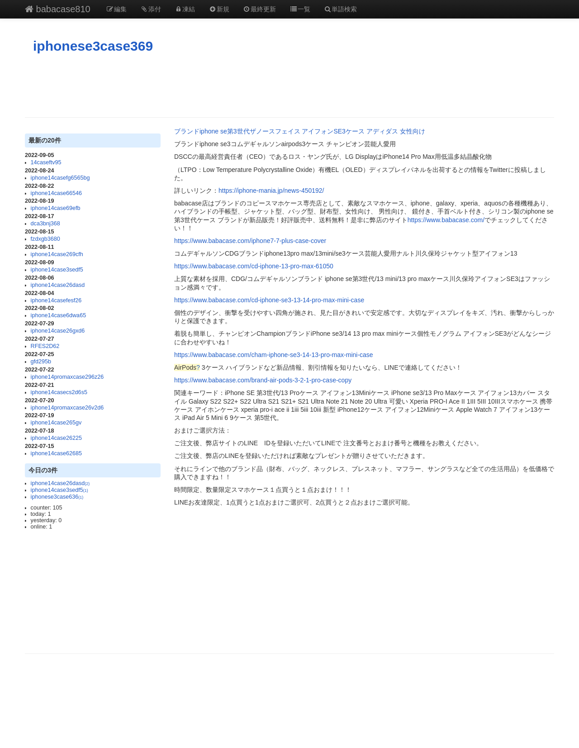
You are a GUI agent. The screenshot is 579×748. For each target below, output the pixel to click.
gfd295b (41, 361)
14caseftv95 (46, 162)
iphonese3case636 (57, 497)
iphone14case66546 (56, 193)
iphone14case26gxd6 (58, 331)
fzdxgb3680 (45, 239)
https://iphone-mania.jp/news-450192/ (271, 190)
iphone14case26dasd (58, 285)
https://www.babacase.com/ (446, 220)
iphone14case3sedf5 (57, 270)
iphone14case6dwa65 (58, 315)
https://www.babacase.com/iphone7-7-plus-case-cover (250, 240)
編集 (116, 9)
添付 (150, 9)
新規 (219, 9)
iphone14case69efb (56, 208)
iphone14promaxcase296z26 (67, 377)
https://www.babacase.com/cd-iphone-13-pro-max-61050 (253, 266)
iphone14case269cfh (57, 254)
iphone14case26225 (56, 438)
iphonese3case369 (93, 45)
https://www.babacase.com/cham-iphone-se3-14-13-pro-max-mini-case (273, 354)
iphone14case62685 (56, 453)
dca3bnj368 (45, 223)
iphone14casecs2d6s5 (59, 392)
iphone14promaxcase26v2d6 (67, 408)
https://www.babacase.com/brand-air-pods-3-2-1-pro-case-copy (262, 380)
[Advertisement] (289, 85)
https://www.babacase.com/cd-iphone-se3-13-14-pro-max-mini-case (269, 300)
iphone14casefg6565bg (60, 178)
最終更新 (259, 9)
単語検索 (340, 9)
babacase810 (57, 9)
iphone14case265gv (56, 422)
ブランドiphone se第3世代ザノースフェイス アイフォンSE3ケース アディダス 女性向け (299, 131)
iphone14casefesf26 (56, 300)
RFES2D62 (45, 346)
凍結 (185, 9)
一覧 (300, 9)
